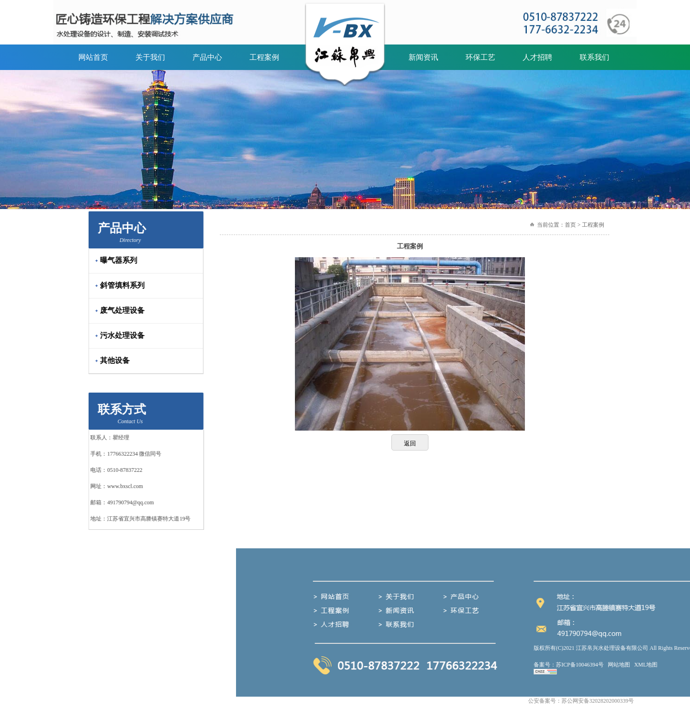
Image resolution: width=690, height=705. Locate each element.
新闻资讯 (423, 57)
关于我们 (150, 57)
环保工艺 (480, 57)
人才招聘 (537, 57)
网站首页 (93, 57)
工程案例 (264, 57)
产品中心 (207, 57)
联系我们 (594, 57)
